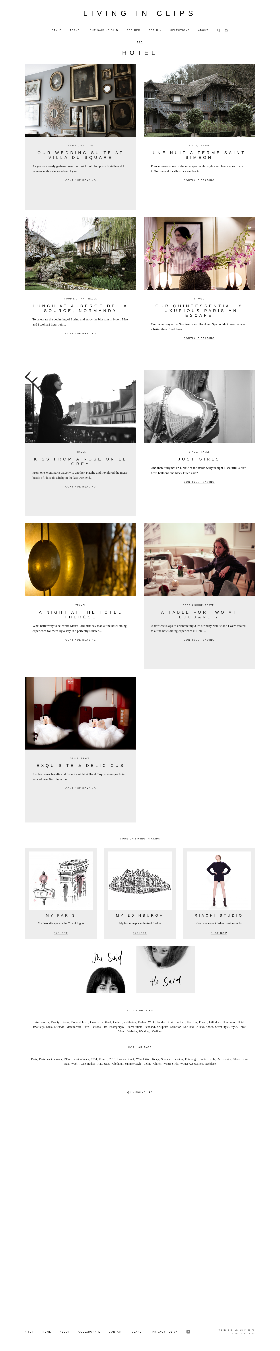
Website (132, 1033)
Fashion (178, 1060)
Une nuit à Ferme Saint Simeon (199, 156)
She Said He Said (193, 1028)
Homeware (229, 1023)
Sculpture (162, 1028)
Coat (131, 1060)
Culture (117, 1023)
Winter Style (170, 1065)
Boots (202, 1060)
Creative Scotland (100, 1023)
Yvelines (157, 1033)
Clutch (157, 1065)
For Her (180, 1023)
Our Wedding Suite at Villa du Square (81, 156)
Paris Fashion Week (50, 1060)
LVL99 (251, 1335)
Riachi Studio (135, 1028)
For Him (192, 1023)
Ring (245, 1060)
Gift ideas (215, 1023)
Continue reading (80, 182)
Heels (211, 1060)
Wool (74, 1065)
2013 (112, 1060)
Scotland (150, 1028)
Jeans (107, 1065)
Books (65, 1023)
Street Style (222, 1028)
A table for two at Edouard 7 (199, 616)
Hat (100, 1065)
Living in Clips (140, 14)
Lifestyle (59, 1028)
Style (193, 147)
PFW (67, 1060)
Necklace (210, 1065)
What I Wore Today (147, 1060)
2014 (94, 1060)
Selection (175, 1028)
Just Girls (199, 460)
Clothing (117, 1065)
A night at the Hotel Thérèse (80, 616)
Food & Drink (74, 300)
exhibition (130, 1023)
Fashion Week (146, 1023)
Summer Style (133, 1065)
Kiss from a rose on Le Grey (80, 463)
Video (121, 1033)
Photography (116, 1028)
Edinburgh (191, 1060)
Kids (49, 1028)
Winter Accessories (191, 1065)
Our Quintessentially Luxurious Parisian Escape (199, 312)
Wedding (87, 147)
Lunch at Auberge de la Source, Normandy (80, 309)
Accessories (42, 1023)
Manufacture (73, 1028)
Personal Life (99, 1028)
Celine (147, 1065)
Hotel (241, 1023)
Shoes (209, 1028)
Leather (121, 1060)
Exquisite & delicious (81, 767)
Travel (73, 147)
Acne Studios (87, 1065)
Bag (66, 1065)
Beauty (55, 1023)
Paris (86, 1028)
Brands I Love (79, 1023)
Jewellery (38, 1028)
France (203, 1023)
